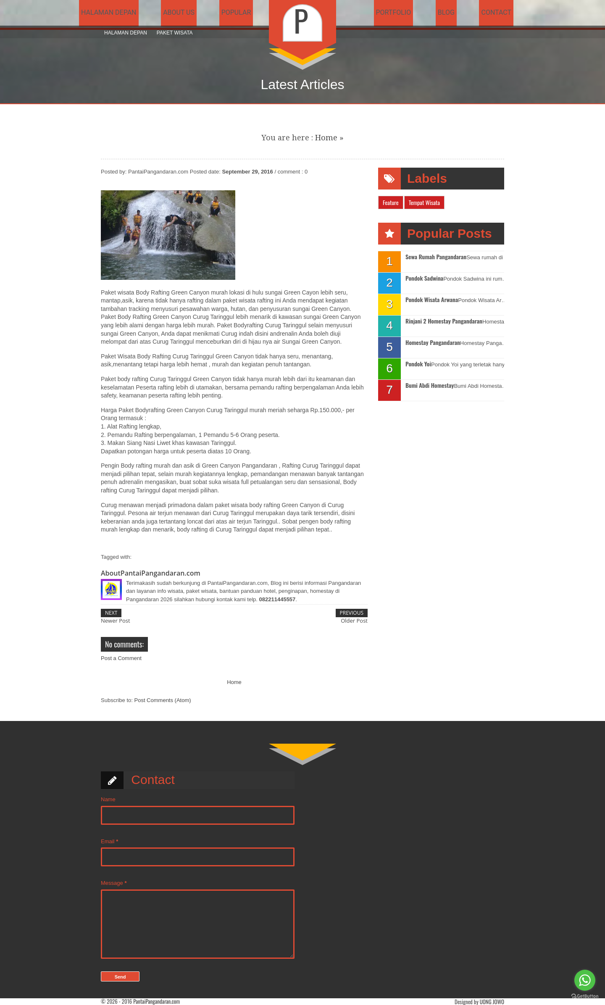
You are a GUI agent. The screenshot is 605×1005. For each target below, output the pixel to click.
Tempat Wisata (424, 202)
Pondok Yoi (418, 364)
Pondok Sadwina (424, 278)
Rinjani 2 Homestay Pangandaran (443, 321)
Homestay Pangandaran (432, 342)
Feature (391, 202)
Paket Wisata (175, 33)
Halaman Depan (125, 33)
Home (326, 137)
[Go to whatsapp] (584, 980)
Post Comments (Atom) (162, 700)
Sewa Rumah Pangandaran (435, 256)
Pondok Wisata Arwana (431, 299)
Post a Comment (121, 658)
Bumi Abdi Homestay (429, 385)
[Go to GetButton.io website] (584, 996)
